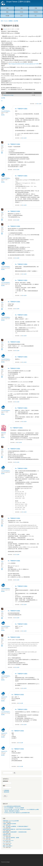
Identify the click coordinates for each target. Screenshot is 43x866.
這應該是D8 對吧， (7, 834)
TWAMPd (36, 12)
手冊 (36, 8)
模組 (7, 12)
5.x (1, 100)
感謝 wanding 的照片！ (8, 846)
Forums (5, 20)
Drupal (8, 862)
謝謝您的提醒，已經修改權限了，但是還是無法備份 (15, 832)
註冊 (40, 103)
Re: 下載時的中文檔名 (21, 108)
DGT (21, 15)
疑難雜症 (11, 20)
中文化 (21, 12)
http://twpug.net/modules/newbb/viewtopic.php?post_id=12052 (24, 63)
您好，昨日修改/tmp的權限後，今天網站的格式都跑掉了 (15, 826)
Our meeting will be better (8, 840)
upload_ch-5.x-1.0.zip (8, 95)
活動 (21, 8)
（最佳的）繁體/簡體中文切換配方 (12, 811)
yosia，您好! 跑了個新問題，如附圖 (11, 837)
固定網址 (3, 114)
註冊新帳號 (6, 790)
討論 (7, 8)
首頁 (2, 20)
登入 (36, 15)
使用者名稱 (5, 781)
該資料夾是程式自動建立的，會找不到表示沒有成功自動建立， (17, 829)
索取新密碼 (6, 792)
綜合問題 (16, 20)
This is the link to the (7, 843)
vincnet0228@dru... (6, 111)
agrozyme (3, 432)
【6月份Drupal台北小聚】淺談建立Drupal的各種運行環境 (17, 812)
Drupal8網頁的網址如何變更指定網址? (12, 806)
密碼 (4, 785)
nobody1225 (4, 697)
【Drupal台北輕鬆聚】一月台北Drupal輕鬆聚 (14, 807)
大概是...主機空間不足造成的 (9, 823)
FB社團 (7, 15)
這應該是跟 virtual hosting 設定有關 (11, 820)
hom (5, 29)
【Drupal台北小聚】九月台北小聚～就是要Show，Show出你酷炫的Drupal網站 (21, 809)
